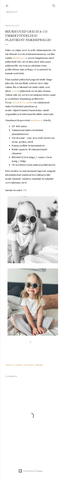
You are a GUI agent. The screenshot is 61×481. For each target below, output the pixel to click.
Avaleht (11, 12)
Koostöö (19, 365)
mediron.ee (37, 120)
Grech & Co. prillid (22, 102)
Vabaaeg (39, 365)
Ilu (13, 365)
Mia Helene (29, 365)
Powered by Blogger (30, 471)
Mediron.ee (19, 58)
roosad (15, 91)
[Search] (54, 5)
